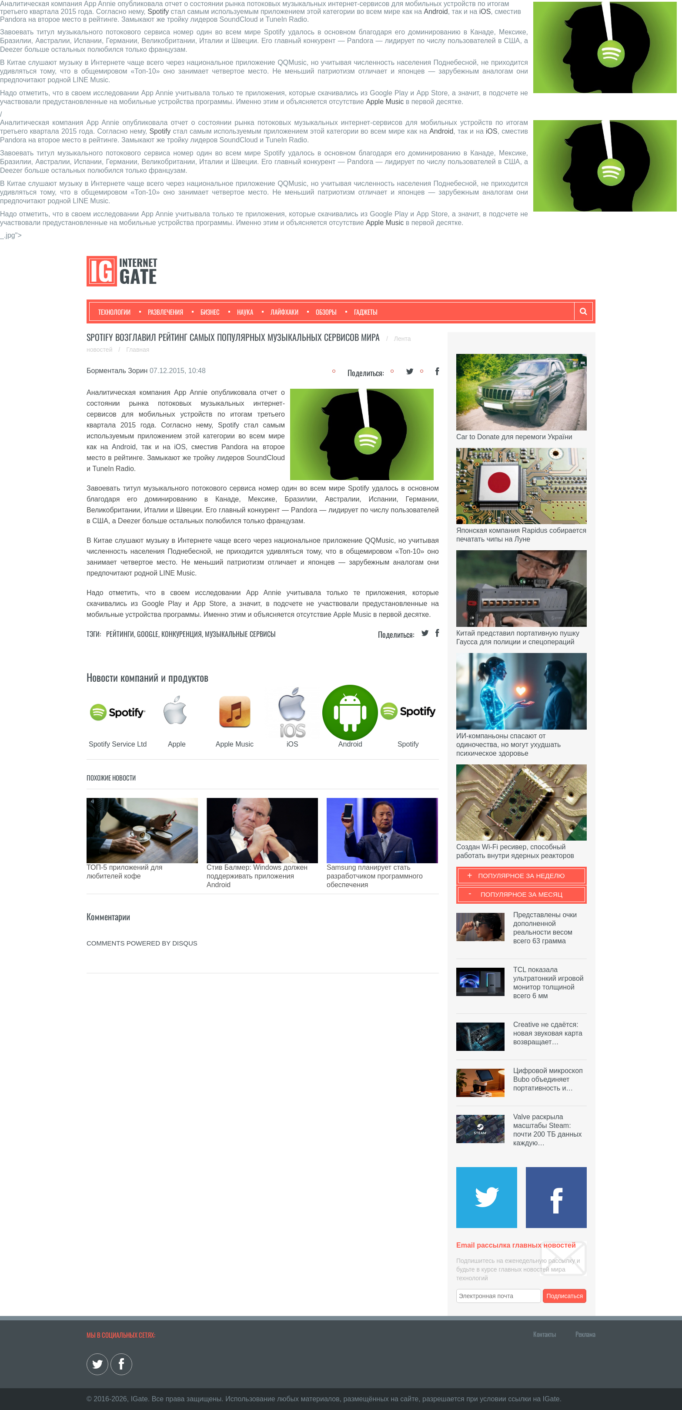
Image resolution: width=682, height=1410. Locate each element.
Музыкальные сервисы (240, 634)
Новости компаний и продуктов (147, 677)
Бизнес (206, 311)
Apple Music (385, 101)
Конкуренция (181, 634)
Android (436, 11)
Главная (137, 349)
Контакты (544, 1334)
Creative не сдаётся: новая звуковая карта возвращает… (547, 1033)
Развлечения (161, 311)
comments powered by (142, 921)
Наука (240, 311)
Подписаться (565, 1295)
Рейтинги (120, 634)
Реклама (585, 1334)
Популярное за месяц (521, 894)
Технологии (114, 311)
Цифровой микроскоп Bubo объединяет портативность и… (548, 1079)
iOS (485, 11)
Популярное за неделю (521, 875)
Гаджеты (361, 311)
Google (147, 634)
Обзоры (322, 311)
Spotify (158, 11)
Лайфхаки (280, 311)
